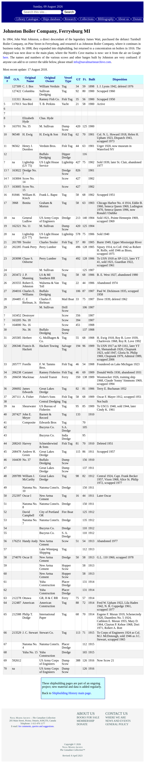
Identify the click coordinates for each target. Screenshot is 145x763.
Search (69, 12)
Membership (85, 720)
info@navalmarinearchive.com (92, 62)
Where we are (115, 717)
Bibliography (106, 19)
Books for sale (88, 717)
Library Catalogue (27, 19)
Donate (137, 19)
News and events (118, 720)
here (5, 57)
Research (70, 19)
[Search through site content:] (42, 12)
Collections (87, 19)
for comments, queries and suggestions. (36, 726)
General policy (116, 724)
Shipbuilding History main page (71, 693)
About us (123, 19)
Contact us (116, 714)
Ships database (52, 19)
